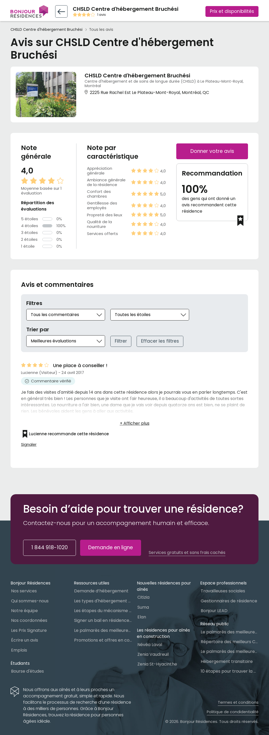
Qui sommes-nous (30, 601)
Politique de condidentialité (232, 711)
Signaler (29, 444)
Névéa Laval (149, 645)
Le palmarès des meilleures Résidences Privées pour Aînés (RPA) (103, 630)
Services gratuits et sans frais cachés (187, 553)
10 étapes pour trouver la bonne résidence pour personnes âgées (229, 671)
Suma (143, 607)
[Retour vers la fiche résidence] (61, 11)
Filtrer (121, 341)
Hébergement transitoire (227, 661)
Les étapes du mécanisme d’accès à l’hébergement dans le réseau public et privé (103, 611)
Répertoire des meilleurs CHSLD (229, 642)
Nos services (24, 591)
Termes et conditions (238, 702)
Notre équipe (24, 611)
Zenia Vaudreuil (153, 654)
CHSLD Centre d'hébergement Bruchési (46, 29)
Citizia (143, 597)
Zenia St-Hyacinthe (157, 664)
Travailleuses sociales (223, 591)
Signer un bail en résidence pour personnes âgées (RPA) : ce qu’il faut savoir (103, 620)
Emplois (19, 650)
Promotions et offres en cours (103, 640)
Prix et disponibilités (232, 11)
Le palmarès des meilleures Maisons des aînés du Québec (229, 632)
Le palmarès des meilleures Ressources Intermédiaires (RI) (229, 651)
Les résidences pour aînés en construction (163, 633)
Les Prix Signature (29, 630)
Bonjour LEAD (214, 611)
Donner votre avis (212, 151)
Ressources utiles (91, 583)
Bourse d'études (27, 671)
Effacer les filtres (160, 341)
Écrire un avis (24, 640)
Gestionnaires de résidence (229, 601)
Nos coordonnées (29, 620)
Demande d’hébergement (101, 591)
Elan (141, 617)
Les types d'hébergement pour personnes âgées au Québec (103, 601)
